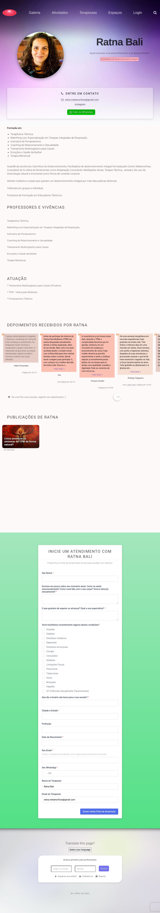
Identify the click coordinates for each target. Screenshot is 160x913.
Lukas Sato (131, 385)
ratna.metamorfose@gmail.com (80, 99)
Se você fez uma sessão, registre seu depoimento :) (39, 397)
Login (137, 13)
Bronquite (51, 682)
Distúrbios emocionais (57, 647)
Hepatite (50, 686)
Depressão (51, 642)
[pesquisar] (154, 15)
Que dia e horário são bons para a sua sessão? (65, 697)
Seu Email (47, 750)
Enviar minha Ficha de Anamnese (99, 811)
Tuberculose (52, 673)
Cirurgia (50, 651)
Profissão (46, 724)
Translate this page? (80, 843)
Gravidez (50, 629)
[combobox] (46, 773)
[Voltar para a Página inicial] (9, 12)
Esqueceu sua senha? (65, 876)
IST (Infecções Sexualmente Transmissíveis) (67, 691)
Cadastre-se (86, 876)
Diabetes (50, 633)
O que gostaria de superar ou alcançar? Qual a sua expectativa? (74, 608)
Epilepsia (50, 660)
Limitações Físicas (55, 664)
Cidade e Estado (50, 710)
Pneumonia (51, 669)
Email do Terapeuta (51, 794)
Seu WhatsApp (50, 767)
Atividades (60, 13)
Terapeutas (88, 13)
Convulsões (52, 656)
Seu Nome (48, 573)
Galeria (34, 13)
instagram (80, 104)
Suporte (100, 876)
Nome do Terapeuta (51, 780)
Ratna (25, 372)
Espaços (115, 13)
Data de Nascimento (52, 737)
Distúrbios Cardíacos (56, 638)
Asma (49, 677)
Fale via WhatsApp (81, 112)
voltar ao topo (81, 893)
